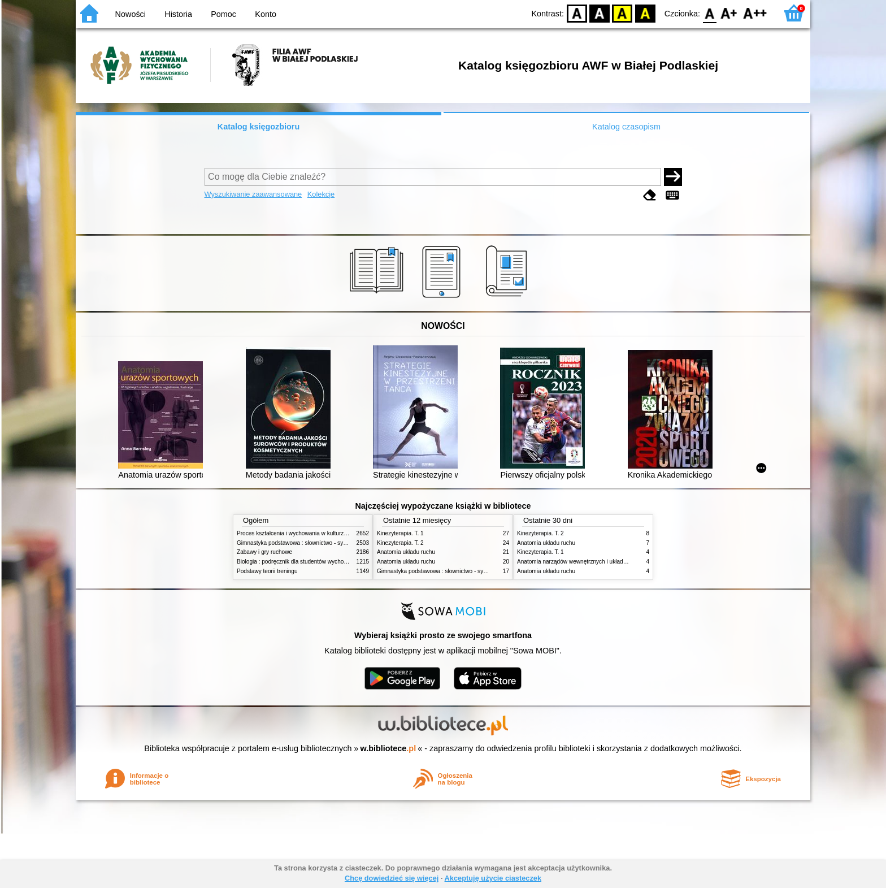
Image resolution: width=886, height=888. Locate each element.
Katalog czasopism (626, 126)
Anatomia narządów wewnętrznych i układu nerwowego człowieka (600, 561)
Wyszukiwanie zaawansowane (253, 194)
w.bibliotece (388, 748)
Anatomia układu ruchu (406, 552)
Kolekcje (321, 194)
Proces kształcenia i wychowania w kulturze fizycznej (303, 533)
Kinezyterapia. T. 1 (400, 533)
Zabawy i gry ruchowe (264, 552)
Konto (265, 14)
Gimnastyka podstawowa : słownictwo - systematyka (303, 543)
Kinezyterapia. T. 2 (400, 543)
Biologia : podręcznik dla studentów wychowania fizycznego (312, 561)
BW (599, 13)
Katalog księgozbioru (259, 126)
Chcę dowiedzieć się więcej (391, 878)
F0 (709, 13)
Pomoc (223, 14)
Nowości (130, 14)
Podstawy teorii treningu (267, 571)
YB (622, 13)
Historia (178, 14)
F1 (729, 13)
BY (645, 13)
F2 (755, 13)
